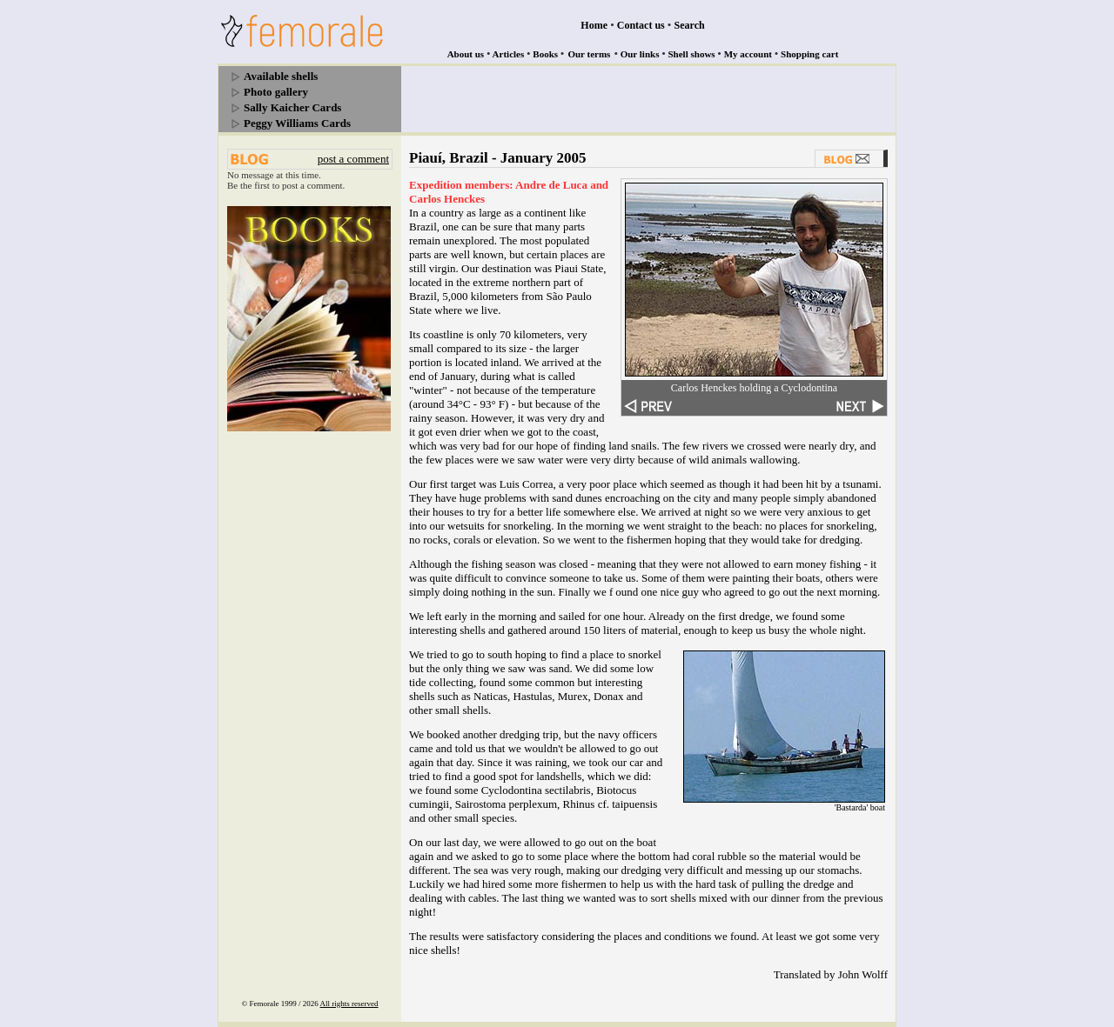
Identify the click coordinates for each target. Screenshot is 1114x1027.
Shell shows (691, 54)
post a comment (353, 158)
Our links (640, 54)
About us (466, 54)
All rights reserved (349, 1003)
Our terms (588, 54)
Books (545, 54)
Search (689, 25)
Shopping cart (809, 54)
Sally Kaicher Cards (292, 107)
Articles (509, 54)
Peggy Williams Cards (297, 123)
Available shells (281, 76)
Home (593, 25)
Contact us (641, 25)
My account (748, 54)
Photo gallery (276, 91)
